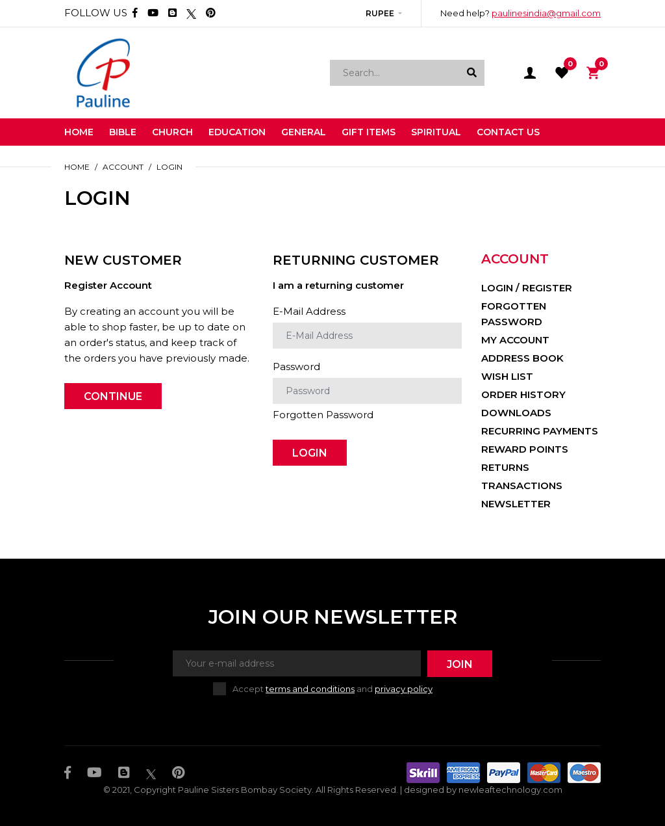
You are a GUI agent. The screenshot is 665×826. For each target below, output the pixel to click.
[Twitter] (191, 13)
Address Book (522, 358)
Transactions (521, 485)
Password (296, 366)
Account (123, 167)
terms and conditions (310, 689)
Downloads (516, 412)
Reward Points (524, 449)
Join (460, 664)
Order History (523, 394)
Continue (113, 396)
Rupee (380, 13)
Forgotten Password (323, 414)
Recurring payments (539, 431)
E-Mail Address (309, 311)
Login (169, 167)
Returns (505, 467)
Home (77, 167)
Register (547, 288)
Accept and (332, 688)
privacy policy (404, 689)
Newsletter (516, 504)
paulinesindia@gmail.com (546, 13)
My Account (515, 340)
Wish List (507, 376)
